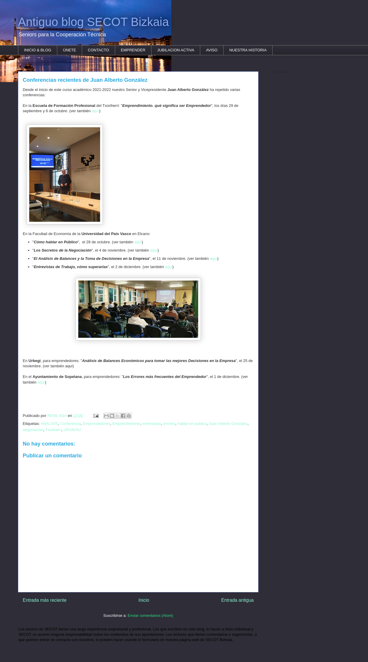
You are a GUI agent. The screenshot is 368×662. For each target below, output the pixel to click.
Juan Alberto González (228, 423)
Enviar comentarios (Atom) (150, 615)
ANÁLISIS (49, 423)
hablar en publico (192, 423)
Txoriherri (53, 430)
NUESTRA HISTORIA (247, 50)
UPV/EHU (72, 430)
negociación (33, 430)
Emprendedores (96, 423)
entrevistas (151, 423)
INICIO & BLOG (37, 50)
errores (169, 423)
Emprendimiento (127, 423)
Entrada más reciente (44, 600)
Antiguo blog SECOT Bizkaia (93, 21)
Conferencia (70, 423)
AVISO (212, 50)
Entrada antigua (237, 600)
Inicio (144, 600)
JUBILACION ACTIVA (175, 50)
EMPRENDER (133, 50)
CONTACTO (98, 50)
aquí (95, 111)
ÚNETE (69, 50)
